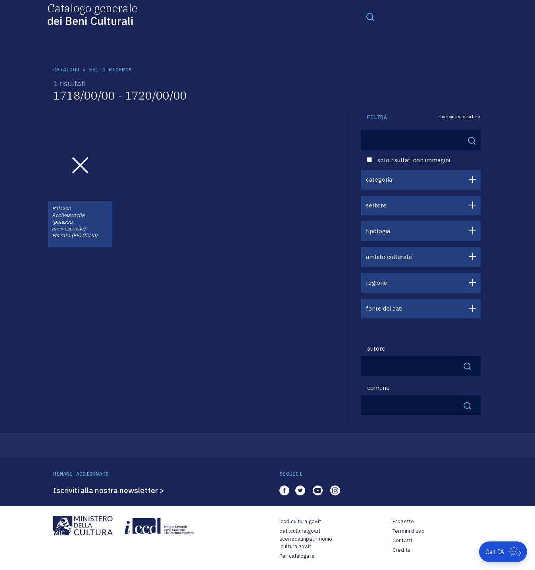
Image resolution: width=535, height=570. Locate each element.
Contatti (402, 540)
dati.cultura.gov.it (299, 531)
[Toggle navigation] (370, 16)
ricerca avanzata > (460, 116)
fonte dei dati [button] (384, 308)
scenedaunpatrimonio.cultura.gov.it (305, 542)
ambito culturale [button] (389, 257)
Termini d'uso (409, 531)
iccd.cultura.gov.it (300, 521)
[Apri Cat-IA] (503, 551)
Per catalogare (297, 556)
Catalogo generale (92, 14)
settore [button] (376, 205)
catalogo (66, 69)
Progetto (403, 521)
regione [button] (376, 282)
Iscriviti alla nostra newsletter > (108, 490)
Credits (401, 550)
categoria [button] (379, 179)
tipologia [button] (378, 231)
